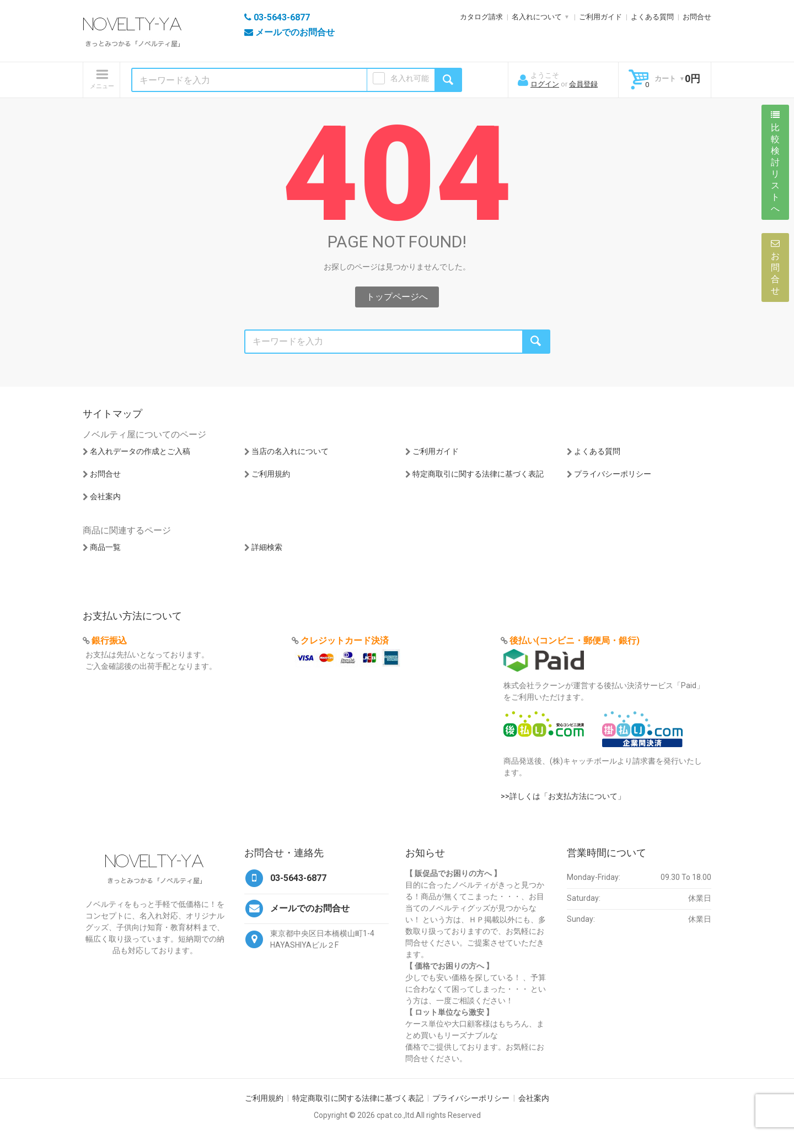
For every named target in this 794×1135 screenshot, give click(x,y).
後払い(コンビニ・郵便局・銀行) (574, 640)
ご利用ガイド (600, 17)
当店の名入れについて (290, 451)
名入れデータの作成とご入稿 (140, 451)
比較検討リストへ (775, 162)
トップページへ (397, 296)
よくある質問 (652, 17)
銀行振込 (109, 640)
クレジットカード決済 (345, 640)
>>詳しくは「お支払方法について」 (563, 796)
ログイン (544, 84)
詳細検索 (266, 547)
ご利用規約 (270, 473)
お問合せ (697, 17)
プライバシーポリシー (612, 473)
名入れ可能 (409, 78)
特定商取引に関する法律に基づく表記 (478, 473)
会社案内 (105, 496)
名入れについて (537, 17)
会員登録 (583, 84)
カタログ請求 (481, 17)
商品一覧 (105, 547)
